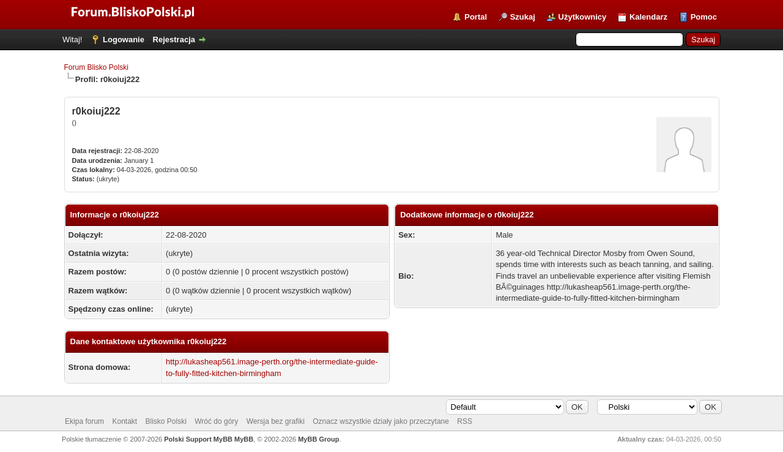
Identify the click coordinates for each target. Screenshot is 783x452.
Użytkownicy (582, 16)
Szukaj (522, 16)
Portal (475, 16)
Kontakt (124, 421)
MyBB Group (318, 439)
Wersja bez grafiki (276, 421)
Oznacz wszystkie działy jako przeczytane (381, 421)
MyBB (243, 439)
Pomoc (704, 16)
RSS (464, 421)
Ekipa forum (84, 421)
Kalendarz (648, 16)
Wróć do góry (216, 421)
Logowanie (123, 39)
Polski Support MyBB (198, 439)
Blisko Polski (166, 421)
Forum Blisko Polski (96, 67)
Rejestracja (174, 39)
